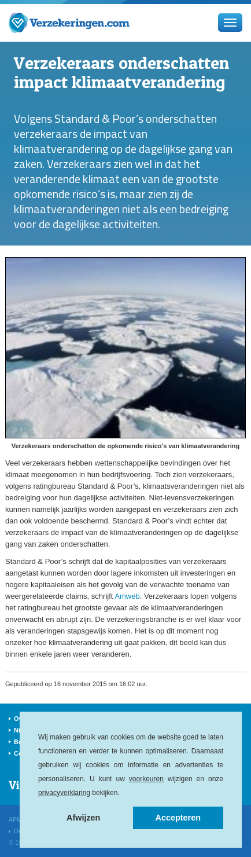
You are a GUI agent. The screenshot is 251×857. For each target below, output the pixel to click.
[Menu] (230, 22)
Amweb (127, 596)
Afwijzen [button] (83, 817)
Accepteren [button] (178, 817)
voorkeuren (146, 779)
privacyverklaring (64, 793)
